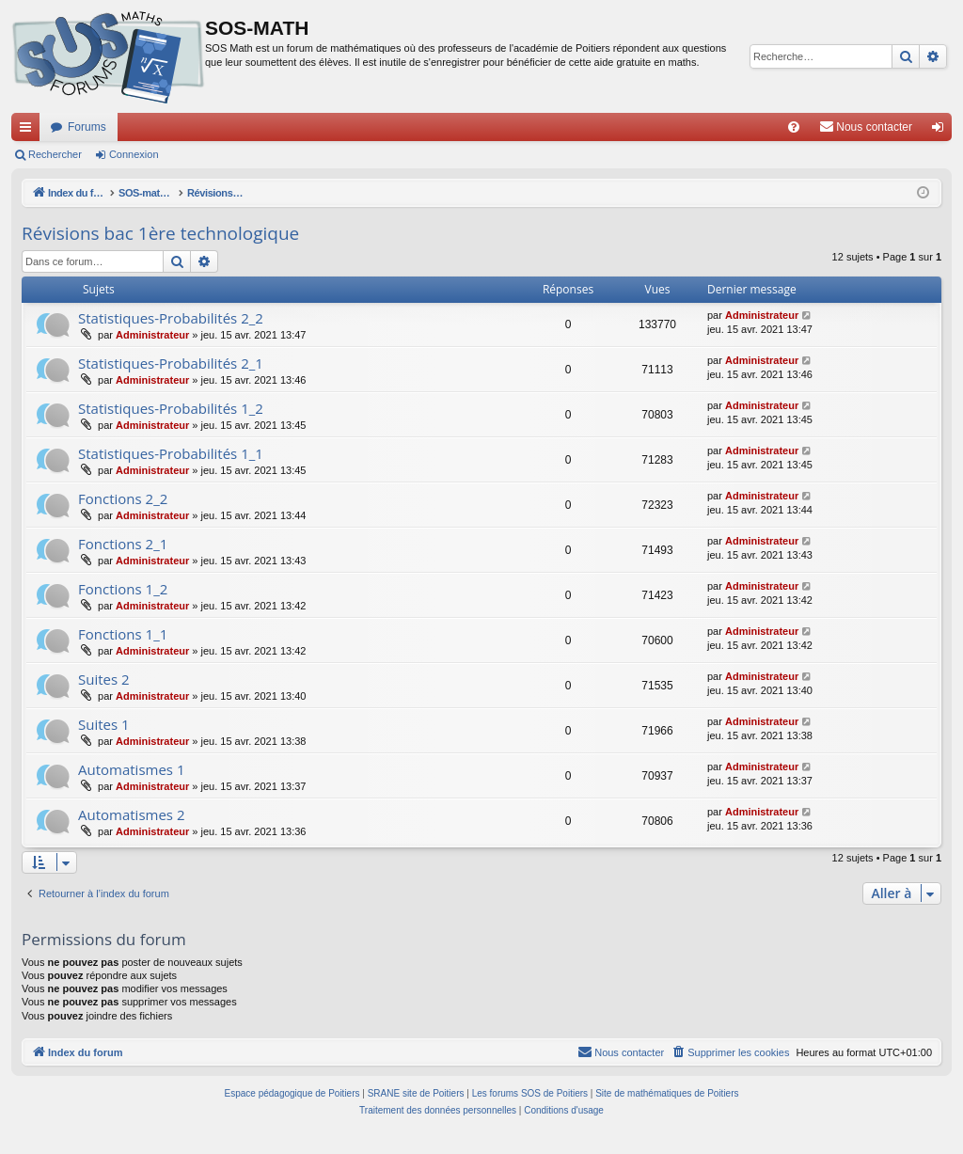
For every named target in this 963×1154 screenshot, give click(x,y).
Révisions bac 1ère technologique (160, 233)
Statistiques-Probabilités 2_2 (170, 317)
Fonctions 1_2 (122, 588)
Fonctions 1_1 (122, 633)
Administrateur (152, 334)
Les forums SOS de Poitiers (530, 1093)
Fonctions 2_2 (122, 498)
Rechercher (55, 154)
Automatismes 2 (131, 814)
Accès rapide (29, 130)
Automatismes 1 (131, 769)
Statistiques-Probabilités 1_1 (170, 453)
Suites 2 (104, 679)
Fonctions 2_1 (122, 543)
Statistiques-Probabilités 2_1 (170, 363)
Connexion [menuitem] (942, 130)
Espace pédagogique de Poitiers (292, 1093)
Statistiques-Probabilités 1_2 (170, 408)
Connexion (134, 154)
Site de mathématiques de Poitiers (666, 1093)
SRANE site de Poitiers (416, 1093)
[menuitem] (794, 127)
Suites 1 (104, 724)
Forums (87, 127)
